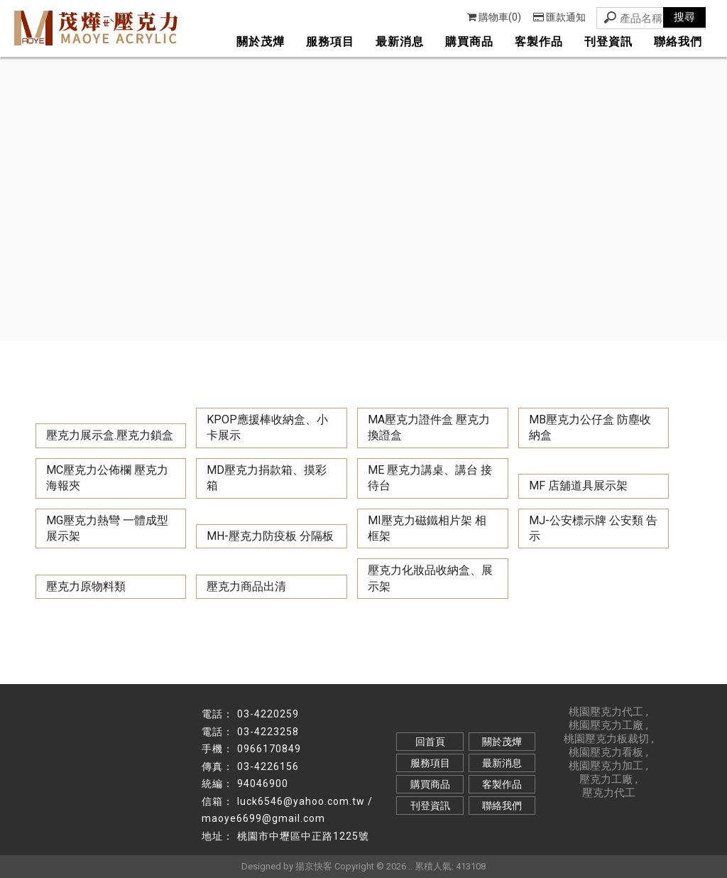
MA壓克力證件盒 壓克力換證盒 (429, 427)
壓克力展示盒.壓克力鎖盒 (109, 435)
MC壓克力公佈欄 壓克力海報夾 (107, 477)
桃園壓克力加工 (606, 765)
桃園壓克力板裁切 (606, 738)
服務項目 (330, 41)
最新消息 (400, 41)
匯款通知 (559, 17)
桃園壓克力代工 (606, 711)
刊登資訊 (608, 41)
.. (410, 866)
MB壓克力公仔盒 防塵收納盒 (590, 427)
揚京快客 (313, 866)
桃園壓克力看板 (606, 752)
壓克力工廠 (606, 779)
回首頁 (430, 741)
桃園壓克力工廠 (606, 725)
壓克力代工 (608, 792)
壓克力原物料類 (86, 586)
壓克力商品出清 (246, 586)
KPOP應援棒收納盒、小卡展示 (267, 427)
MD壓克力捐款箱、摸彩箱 (267, 477)
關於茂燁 (260, 41)
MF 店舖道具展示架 (578, 485)
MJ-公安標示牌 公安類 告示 (593, 528)
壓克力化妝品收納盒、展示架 (430, 577)
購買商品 (469, 41)
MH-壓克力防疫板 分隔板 (270, 536)
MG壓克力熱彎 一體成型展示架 (107, 528)
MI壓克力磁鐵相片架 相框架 (427, 528)
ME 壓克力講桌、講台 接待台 (430, 477)
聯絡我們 (678, 41)
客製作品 (539, 41)
